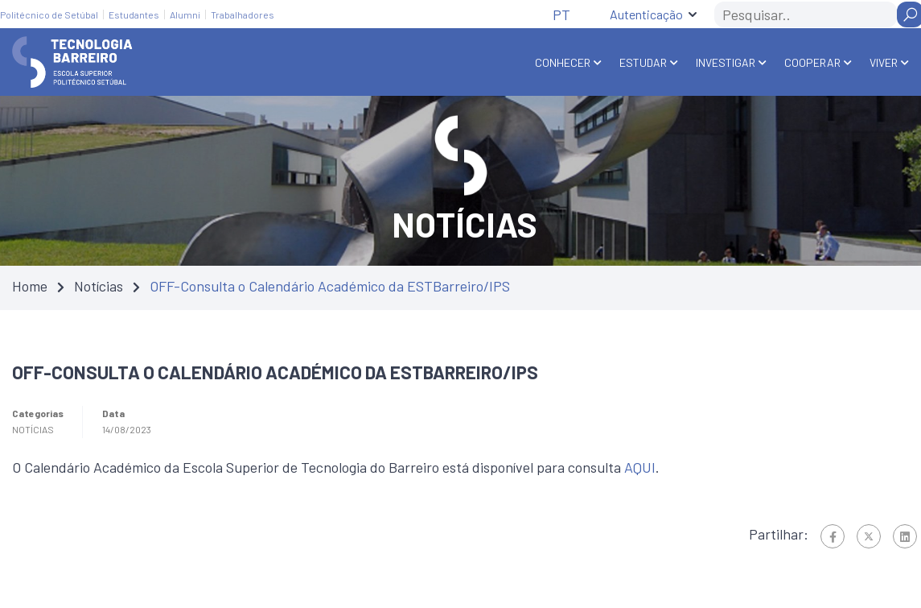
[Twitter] (869, 536)
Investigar (725, 62)
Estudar (643, 62)
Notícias (98, 286)
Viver (884, 62)
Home (29, 286)
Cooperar (812, 62)
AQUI (640, 467)
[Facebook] (832, 536)
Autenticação (646, 14)
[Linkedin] (905, 536)
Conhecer (562, 62)
